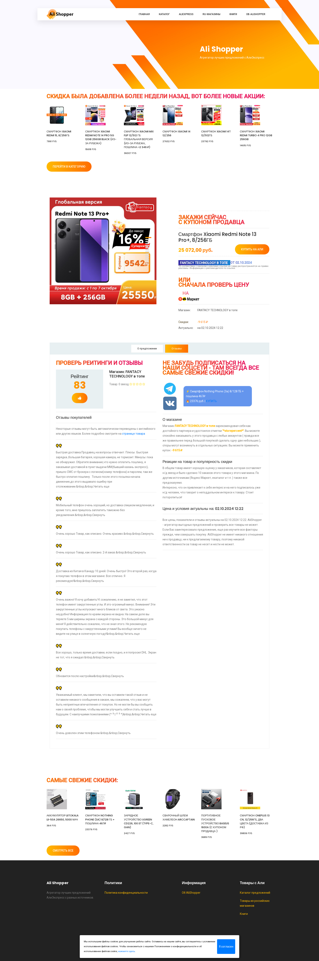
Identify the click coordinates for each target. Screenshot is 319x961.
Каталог (164, 14)
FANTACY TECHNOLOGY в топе (208, 310)
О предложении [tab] (147, 348)
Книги (233, 14)
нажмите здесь (126, 951)
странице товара (133, 433)
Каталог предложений (255, 892)
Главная (144, 14)
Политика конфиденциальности (126, 892)
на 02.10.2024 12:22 (200, 327)
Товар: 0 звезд (127, 384)
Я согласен (226, 946)
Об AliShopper (255, 14)
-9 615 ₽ (193, 322)
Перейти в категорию (69, 166)
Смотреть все (63, 850)
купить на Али (252, 249)
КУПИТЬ (211, 401)
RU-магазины (211, 14)
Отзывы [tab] (177, 348)
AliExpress (186, 14)
